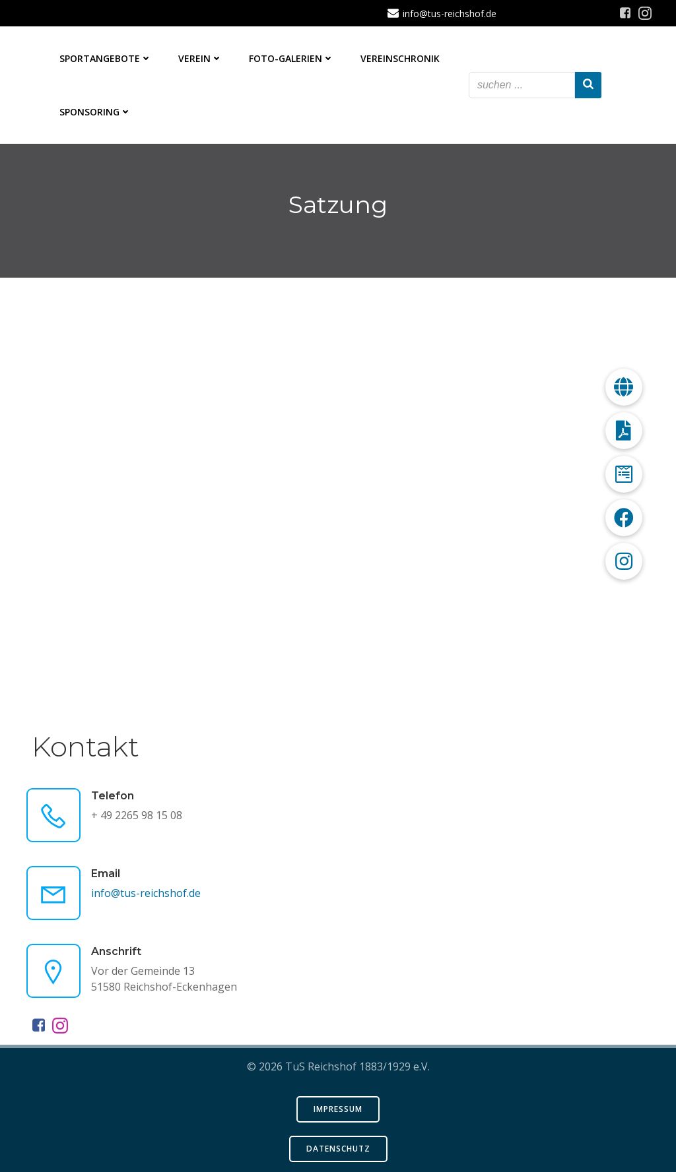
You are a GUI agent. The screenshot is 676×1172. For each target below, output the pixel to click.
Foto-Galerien (291, 58)
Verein (200, 58)
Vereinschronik (400, 58)
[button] (623, 561)
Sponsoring (95, 112)
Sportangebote (105, 58)
